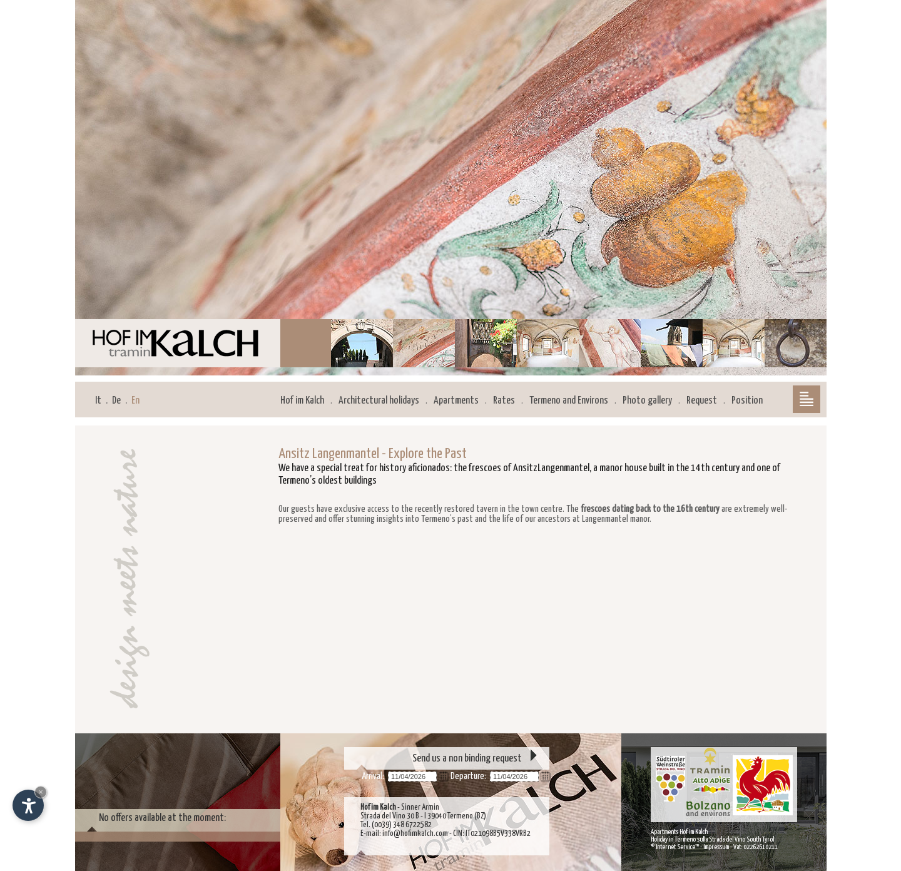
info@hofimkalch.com (415, 834)
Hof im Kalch (302, 400)
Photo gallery (647, 400)
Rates (504, 400)
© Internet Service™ (675, 846)
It (98, 400)
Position (747, 400)
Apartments (456, 400)
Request (701, 400)
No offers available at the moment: (162, 818)
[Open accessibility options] (28, 805)
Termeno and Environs (568, 400)
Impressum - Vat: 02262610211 (740, 846)
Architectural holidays (379, 400)
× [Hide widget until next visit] (40, 792)
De (116, 400)
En (135, 400)
